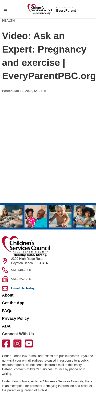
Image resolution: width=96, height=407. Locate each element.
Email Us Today (23, 288)
